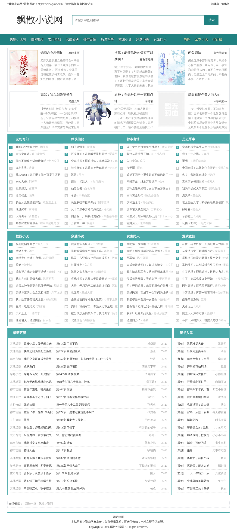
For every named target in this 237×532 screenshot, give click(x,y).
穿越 (180, 450)
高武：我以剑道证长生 (57, 94)
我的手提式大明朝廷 (194, 188)
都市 (180, 359)
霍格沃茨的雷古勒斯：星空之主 (201, 258)
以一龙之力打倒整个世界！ (143, 147)
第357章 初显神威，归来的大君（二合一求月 (83, 359)
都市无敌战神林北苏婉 (38, 381)
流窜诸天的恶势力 (138, 209)
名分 (74, 195)
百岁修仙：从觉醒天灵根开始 (89, 154)
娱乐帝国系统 (190, 299)
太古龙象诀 (23, 154)
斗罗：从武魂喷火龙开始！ (198, 278)
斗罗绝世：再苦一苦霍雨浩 (198, 292)
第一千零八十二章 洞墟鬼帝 (73, 404)
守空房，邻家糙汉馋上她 (142, 216)
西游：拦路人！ (80, 181)
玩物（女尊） (190, 223)
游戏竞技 (188, 236)
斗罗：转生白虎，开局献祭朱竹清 (203, 244)
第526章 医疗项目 (67, 366)
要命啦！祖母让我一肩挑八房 (145, 306)
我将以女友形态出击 (36, 442)
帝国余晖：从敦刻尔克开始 (198, 167)
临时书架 (37, 39)
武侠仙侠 (72, 39)
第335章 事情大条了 (68, 465)
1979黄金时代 (135, 195)
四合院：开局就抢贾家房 (86, 216)
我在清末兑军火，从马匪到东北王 (147, 271)
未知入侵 (21, 181)
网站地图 (118, 517)
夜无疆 (131, 167)
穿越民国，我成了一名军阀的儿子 (147, 292)
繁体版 (225, 4)
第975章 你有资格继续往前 (72, 397)
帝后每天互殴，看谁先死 (142, 278)
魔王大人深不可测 (193, 313)
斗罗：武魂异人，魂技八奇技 (200, 320)
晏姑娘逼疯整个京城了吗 (86, 251)
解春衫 (186, 209)
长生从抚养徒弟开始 (83, 202)
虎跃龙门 (29, 366)
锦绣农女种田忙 (52, 53)
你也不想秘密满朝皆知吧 (31, 160)
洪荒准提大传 (195, 343)
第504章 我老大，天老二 (71, 420)
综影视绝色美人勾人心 (204, 94)
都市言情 (89, 39)
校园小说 (124, 39)
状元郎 (75, 292)
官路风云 (132, 223)
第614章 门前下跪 (67, 343)
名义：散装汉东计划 (194, 174)
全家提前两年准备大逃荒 (86, 299)
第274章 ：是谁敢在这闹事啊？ (75, 412)
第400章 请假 (64, 442)
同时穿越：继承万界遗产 (142, 181)
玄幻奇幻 (54, 39)
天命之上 (187, 306)
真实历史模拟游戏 (193, 181)
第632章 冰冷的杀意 (68, 458)
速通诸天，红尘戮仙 (28, 320)
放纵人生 (21, 251)
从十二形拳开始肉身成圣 (86, 209)
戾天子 (186, 195)
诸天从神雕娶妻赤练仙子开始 (34, 285)
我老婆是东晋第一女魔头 (142, 299)
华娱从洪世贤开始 (138, 154)
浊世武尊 (21, 209)
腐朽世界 (21, 167)
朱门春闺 (132, 160)
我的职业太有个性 (27, 147)
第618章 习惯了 (65, 427)
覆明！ (186, 160)
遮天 (74, 174)
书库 (187, 39)
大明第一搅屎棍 (136, 244)
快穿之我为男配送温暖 (38, 351)
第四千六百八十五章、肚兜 (73, 381)
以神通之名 (133, 202)
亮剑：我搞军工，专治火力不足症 (92, 306)
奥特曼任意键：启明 (28, 258)
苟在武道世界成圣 (27, 223)
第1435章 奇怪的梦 (67, 374)
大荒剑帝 (21, 216)
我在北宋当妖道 (80, 244)
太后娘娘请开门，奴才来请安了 (146, 264)
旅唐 (190, 450)
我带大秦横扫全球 (198, 397)
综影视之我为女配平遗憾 (31, 271)
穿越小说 (142, 39)
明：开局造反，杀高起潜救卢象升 (147, 285)
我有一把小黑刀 (192, 154)
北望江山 (76, 320)
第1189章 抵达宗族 (67, 473)
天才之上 (21, 313)
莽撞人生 (29, 450)
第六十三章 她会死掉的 (70, 488)
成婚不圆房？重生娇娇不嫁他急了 (147, 174)
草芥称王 (187, 216)
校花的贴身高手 (25, 244)
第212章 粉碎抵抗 (67, 481)
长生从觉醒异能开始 (28, 202)
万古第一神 (78, 223)
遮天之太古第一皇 (82, 271)
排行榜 (217, 39)
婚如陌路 (192, 420)
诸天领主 (21, 195)
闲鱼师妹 (194, 53)
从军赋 (131, 258)
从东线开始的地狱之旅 (38, 481)
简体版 (215, 4)
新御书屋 (30, 503)
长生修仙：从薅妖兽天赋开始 (89, 167)
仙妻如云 (76, 188)
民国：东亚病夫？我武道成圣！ (90, 258)
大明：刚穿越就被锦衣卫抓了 (145, 251)
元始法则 (29, 404)
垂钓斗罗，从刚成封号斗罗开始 (201, 264)
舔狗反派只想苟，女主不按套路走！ (149, 188)
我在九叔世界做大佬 (28, 278)
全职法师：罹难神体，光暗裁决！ (92, 160)
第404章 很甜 (64, 389)
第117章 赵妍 (64, 450)
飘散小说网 (40, 20)
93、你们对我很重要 (68, 435)
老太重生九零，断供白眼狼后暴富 (203, 202)
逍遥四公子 (133, 320)
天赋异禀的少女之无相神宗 (32, 292)
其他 (180, 343)
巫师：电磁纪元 (25, 306)
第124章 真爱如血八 (68, 351)
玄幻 (180, 404)
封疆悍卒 (76, 264)
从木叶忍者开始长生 (139, 313)
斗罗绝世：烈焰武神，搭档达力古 (203, 271)
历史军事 (107, 39)
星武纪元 (21, 188)
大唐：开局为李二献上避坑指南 (90, 285)
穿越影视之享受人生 (194, 147)
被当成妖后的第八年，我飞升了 (90, 313)
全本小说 (201, 39)
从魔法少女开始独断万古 (197, 251)
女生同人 (160, 39)
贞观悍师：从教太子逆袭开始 (89, 278)
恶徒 (26, 420)
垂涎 (18, 264)
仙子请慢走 (78, 147)
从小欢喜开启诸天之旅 (30, 299)
